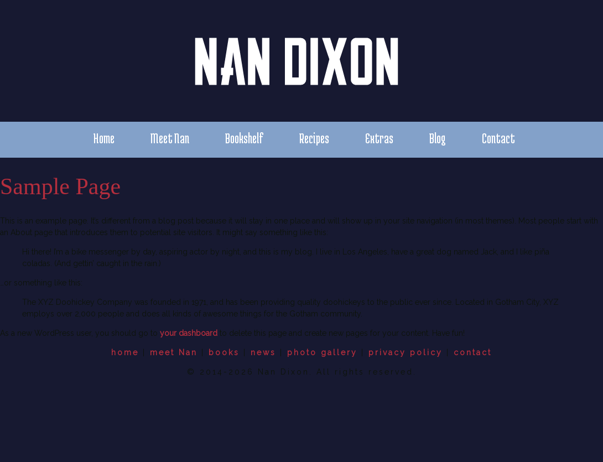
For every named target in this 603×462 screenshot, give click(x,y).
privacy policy (405, 352)
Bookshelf (244, 138)
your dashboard (188, 333)
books (224, 352)
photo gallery (322, 352)
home (125, 352)
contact (473, 352)
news (263, 352)
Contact (498, 138)
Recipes (314, 138)
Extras (379, 138)
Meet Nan (169, 138)
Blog (437, 138)
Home (104, 138)
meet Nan (173, 352)
